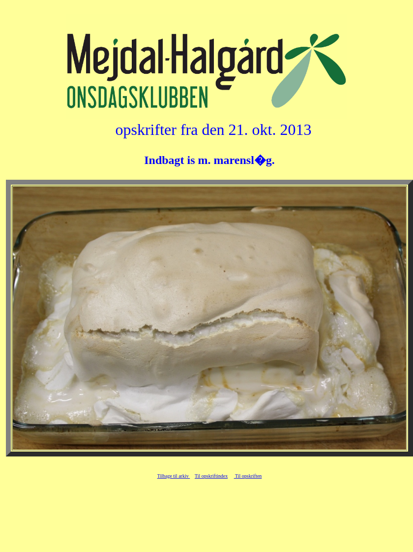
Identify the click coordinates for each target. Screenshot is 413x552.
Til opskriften (248, 476)
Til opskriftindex (211, 476)
